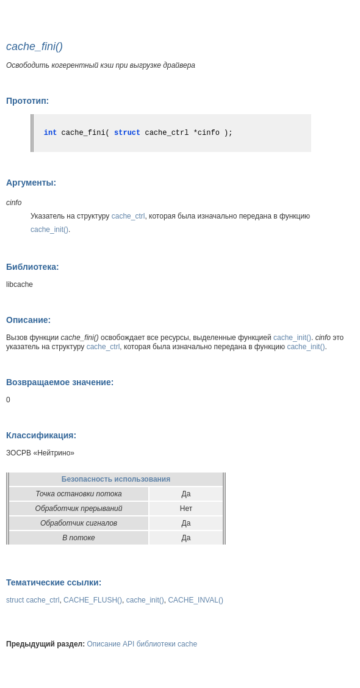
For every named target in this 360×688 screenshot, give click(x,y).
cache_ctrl (128, 216)
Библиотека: (32, 267)
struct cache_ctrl (32, 600)
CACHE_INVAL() (195, 600)
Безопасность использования (116, 479)
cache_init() (49, 229)
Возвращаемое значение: (59, 382)
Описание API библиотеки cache (142, 644)
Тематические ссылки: (53, 582)
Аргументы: (31, 182)
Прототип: (27, 101)
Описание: (28, 320)
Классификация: (41, 435)
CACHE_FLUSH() (92, 600)
